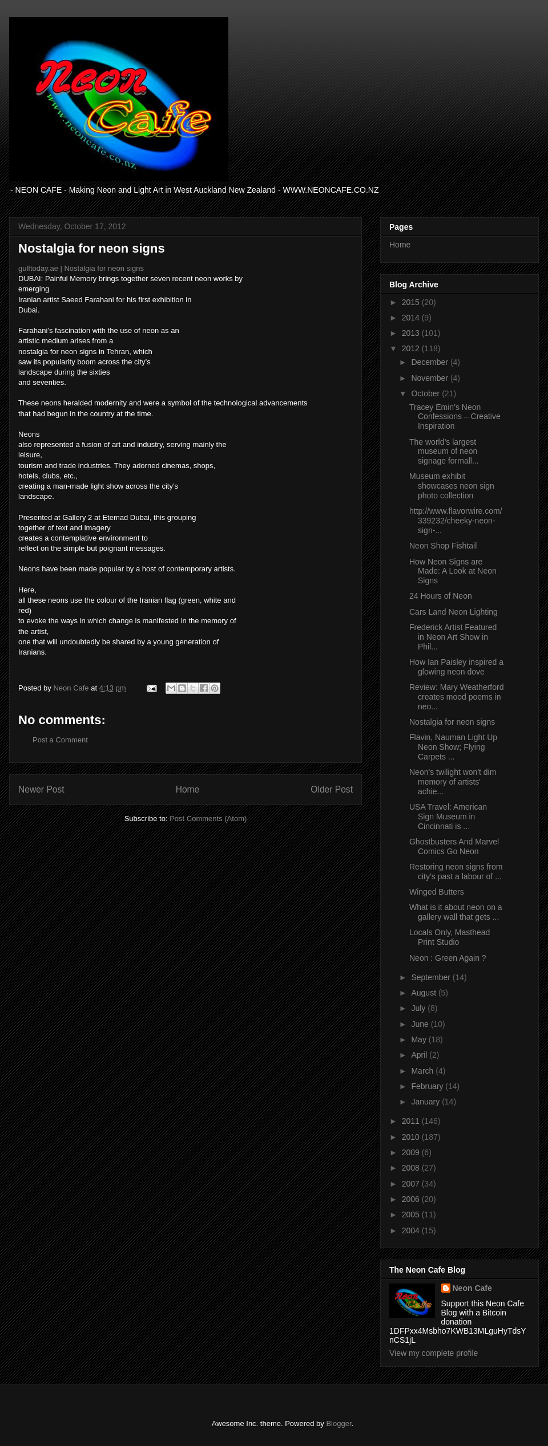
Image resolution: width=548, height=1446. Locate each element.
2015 (412, 302)
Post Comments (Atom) (208, 818)
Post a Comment (60, 740)
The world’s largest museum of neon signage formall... (444, 451)
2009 (412, 1152)
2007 (412, 1183)
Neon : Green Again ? (447, 957)
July (419, 1008)
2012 (412, 348)
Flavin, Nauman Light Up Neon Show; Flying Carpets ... (453, 747)
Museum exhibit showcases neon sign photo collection (451, 486)
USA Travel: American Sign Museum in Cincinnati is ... (448, 816)
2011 (412, 1121)
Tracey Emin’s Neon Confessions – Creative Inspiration (455, 417)
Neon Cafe (472, 1288)
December (430, 362)
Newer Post (41, 789)
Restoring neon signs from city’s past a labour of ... (455, 871)
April (420, 1054)
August (424, 992)
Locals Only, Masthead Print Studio (449, 937)
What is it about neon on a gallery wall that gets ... (455, 912)
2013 (412, 333)
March (423, 1070)
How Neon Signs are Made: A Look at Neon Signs (453, 571)
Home (188, 789)
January (426, 1101)
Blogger (338, 1423)
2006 (412, 1199)
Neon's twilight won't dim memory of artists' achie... (452, 781)
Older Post (332, 789)
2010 (412, 1137)
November (430, 378)
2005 (412, 1214)
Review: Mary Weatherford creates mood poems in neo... (456, 697)
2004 (412, 1230)
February (428, 1086)
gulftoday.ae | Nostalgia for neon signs (81, 268)
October (426, 393)
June (420, 1024)
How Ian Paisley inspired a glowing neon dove (456, 666)
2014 (412, 317)
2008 (412, 1167)
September (431, 977)
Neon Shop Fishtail (443, 545)
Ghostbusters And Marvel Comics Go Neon (454, 846)
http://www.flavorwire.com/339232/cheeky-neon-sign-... (455, 520)
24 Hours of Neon (440, 595)
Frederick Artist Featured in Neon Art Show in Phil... (453, 637)
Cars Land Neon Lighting (453, 611)
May (419, 1039)
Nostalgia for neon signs (452, 721)
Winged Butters (436, 891)
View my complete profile (433, 1353)
